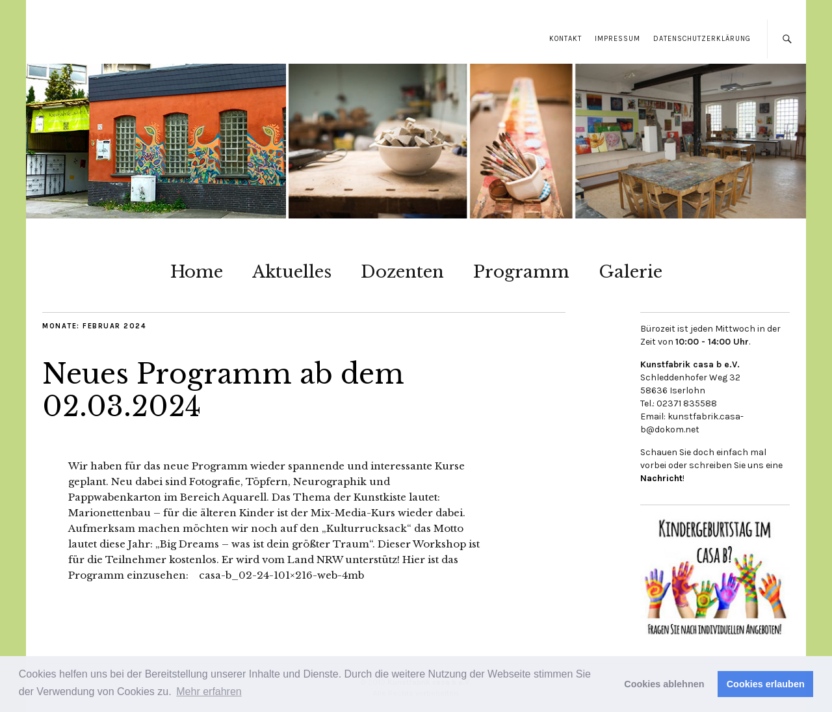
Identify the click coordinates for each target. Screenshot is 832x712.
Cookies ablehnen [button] (664, 684)
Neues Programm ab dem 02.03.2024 (223, 390)
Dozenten (402, 271)
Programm (521, 271)
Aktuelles (292, 271)
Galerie (630, 271)
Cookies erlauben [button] (766, 684)
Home (196, 271)
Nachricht (661, 478)
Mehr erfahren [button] (209, 691)
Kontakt (565, 38)
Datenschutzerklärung (702, 38)
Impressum (617, 38)
